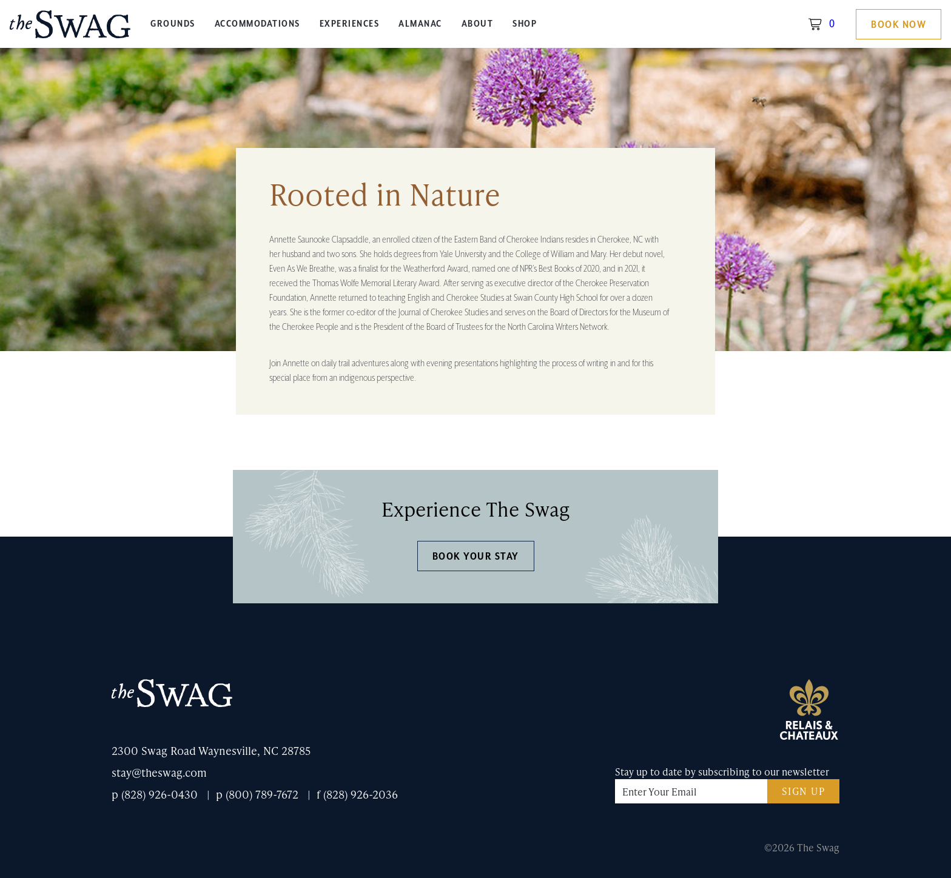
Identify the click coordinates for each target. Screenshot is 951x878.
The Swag (70, 28)
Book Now (898, 25)
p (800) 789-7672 (257, 794)
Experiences (350, 24)
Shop (524, 24)
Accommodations (257, 24)
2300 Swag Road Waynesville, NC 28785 (211, 750)
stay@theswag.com (159, 772)
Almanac (420, 24)
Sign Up (803, 791)
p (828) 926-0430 (155, 794)
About (478, 24)
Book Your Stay (475, 557)
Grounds (172, 24)
